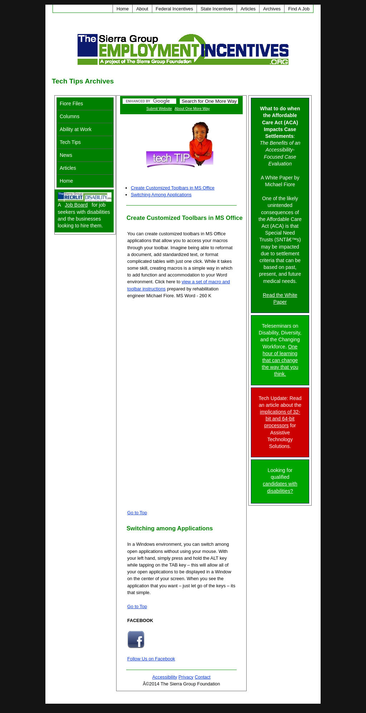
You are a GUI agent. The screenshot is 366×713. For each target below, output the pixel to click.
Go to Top (137, 512)
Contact (203, 677)
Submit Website (159, 109)
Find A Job (299, 8)
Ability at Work (76, 129)
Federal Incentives (174, 8)
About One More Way (192, 109)
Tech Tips (70, 142)
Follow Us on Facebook (151, 658)
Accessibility (164, 677)
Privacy (185, 677)
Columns (69, 116)
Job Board (76, 205)
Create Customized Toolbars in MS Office (172, 188)
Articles (248, 8)
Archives (272, 8)
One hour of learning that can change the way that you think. (280, 360)
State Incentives (217, 8)
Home (123, 8)
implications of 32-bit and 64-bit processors (280, 418)
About (142, 8)
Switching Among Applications (161, 194)
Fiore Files (71, 103)
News (66, 155)
